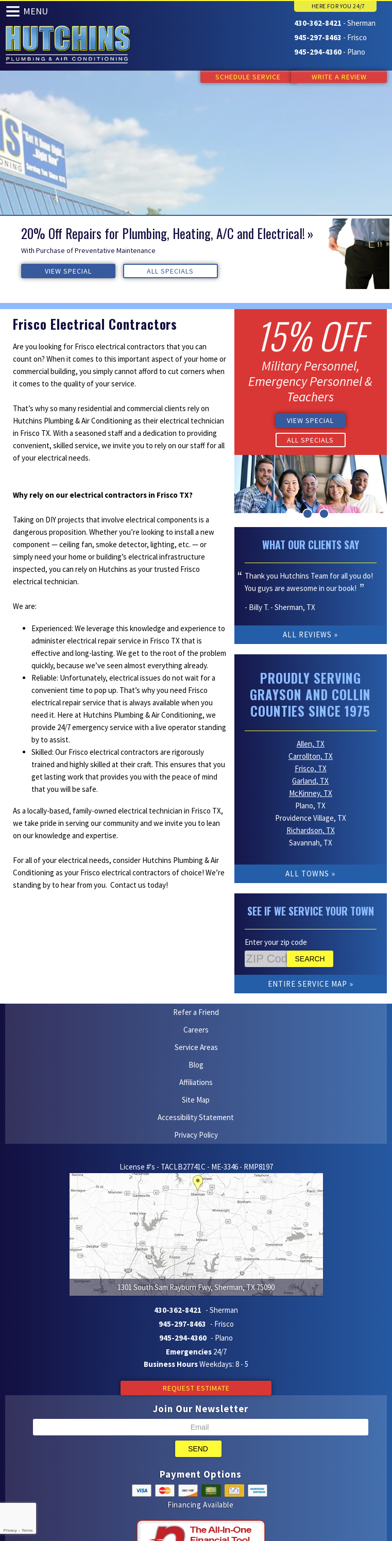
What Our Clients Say (310, 543)
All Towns (307, 860)
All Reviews (307, 633)
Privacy (9, 1530)
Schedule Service (238, 76)
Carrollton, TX (310, 743)
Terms (27, 1530)
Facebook (194, 1492)
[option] (196, 253)
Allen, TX (311, 730)
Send (198, 1320)
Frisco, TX (311, 755)
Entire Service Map (307, 970)
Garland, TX (310, 767)
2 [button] (307, 512)
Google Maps (214, 1492)
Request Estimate (196, 1259)
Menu (35, 11)
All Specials (122, 270)
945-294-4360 (318, 51)
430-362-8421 (318, 23)
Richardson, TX (310, 817)
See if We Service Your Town (310, 897)
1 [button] (291, 512)
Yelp (174, 1492)
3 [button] (324, 512)
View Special (52, 270)
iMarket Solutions (144, 1479)
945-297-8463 (318, 37)
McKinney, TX (310, 780)
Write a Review (339, 76)
